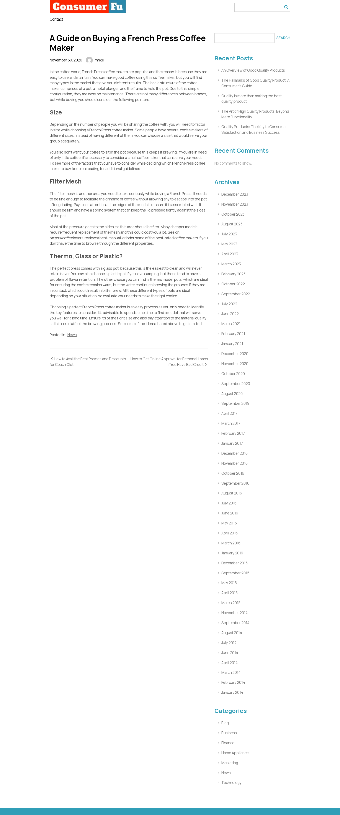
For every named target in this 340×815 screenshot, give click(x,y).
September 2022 (235, 293)
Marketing (229, 762)
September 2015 (235, 572)
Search (283, 38)
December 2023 (234, 194)
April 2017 (229, 413)
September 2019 (235, 403)
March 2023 (231, 263)
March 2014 (230, 672)
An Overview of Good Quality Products (253, 70)
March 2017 (230, 423)
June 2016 (229, 513)
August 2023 (231, 224)
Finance (227, 742)
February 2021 (233, 333)
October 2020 (233, 373)
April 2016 (229, 533)
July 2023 (229, 233)
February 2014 (233, 682)
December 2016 (234, 453)
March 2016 (230, 543)
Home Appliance (235, 752)
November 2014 (234, 612)
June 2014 (229, 652)
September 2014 (235, 622)
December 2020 (234, 353)
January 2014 (232, 692)
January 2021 (232, 343)
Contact (56, 19)
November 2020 (234, 363)
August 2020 (232, 393)
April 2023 (229, 253)
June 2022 (230, 313)
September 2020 (235, 383)
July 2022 (229, 303)
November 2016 (234, 463)
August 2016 (231, 493)
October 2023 (233, 214)
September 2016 (235, 483)
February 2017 (233, 433)
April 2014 (229, 662)
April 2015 (229, 592)
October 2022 (233, 283)
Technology (231, 782)
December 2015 (234, 562)
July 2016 (229, 503)
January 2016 (232, 552)
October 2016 (232, 473)
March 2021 (230, 323)
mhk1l (99, 60)
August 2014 (231, 632)
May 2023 (229, 243)
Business (229, 732)
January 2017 (232, 443)
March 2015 (230, 602)
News (72, 334)
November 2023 (234, 204)
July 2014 (229, 642)
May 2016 (229, 523)
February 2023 (233, 273)
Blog (225, 722)
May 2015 (229, 582)
